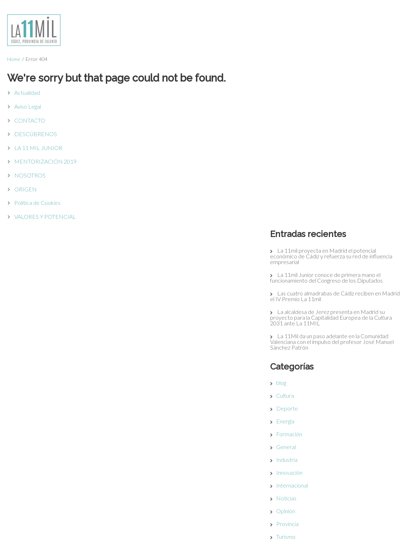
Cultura (292, 238)
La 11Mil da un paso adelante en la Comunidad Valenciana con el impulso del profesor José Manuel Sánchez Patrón (339, 184)
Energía (292, 264)
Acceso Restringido (118, 467)
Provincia (294, 366)
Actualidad (27, 92)
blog (288, 225)
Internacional (299, 328)
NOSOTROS (30, 175)
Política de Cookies (37, 202)
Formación (296, 276)
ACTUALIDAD (271, 526)
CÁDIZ (261, 467)
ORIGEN (25, 189)
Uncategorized (301, 392)
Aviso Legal (27, 106)
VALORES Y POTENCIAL (45, 216)
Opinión (292, 353)
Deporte (294, 251)
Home (13, 59)
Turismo (292, 379)
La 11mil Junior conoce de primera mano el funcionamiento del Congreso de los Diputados (333, 120)
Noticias (293, 341)
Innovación (296, 315)
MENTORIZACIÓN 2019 (45, 161)
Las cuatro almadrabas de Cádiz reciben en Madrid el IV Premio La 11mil (332, 139)
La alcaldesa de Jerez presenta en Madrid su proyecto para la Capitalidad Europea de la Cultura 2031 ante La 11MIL (338, 160)
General (293, 289)
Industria (293, 302)
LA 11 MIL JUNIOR (38, 147)
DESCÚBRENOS (35, 133)
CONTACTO (29, 120)
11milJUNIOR (270, 513)
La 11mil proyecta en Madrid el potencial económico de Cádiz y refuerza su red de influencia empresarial (338, 99)
